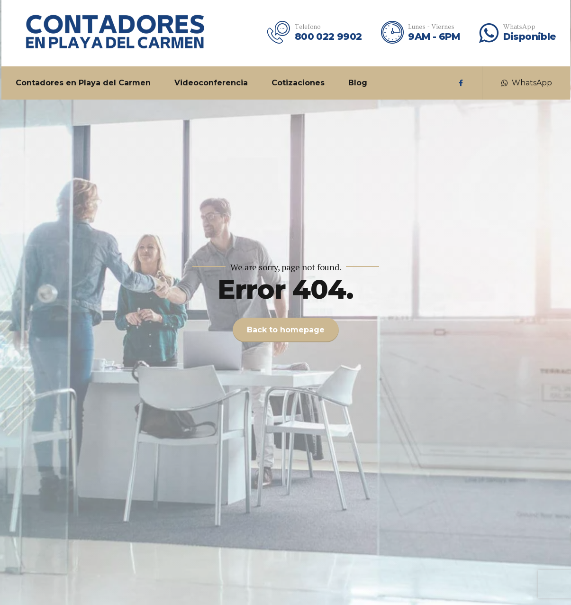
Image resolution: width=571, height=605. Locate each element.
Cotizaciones (298, 82)
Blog (357, 82)
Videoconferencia (211, 82)
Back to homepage (286, 329)
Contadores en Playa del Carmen (83, 82)
